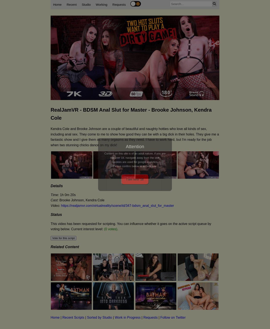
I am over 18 (135, 179)
